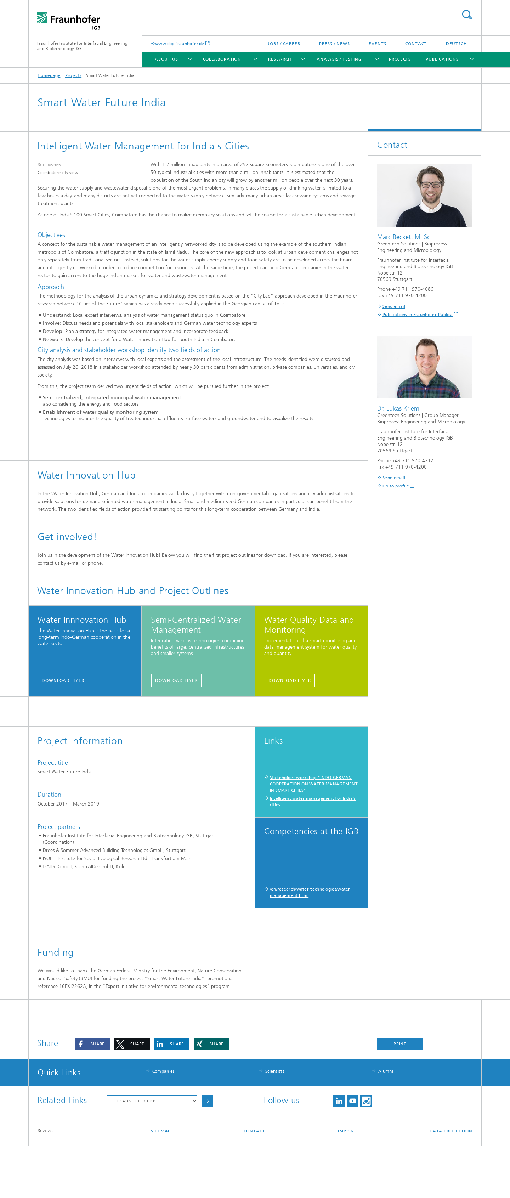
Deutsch (456, 43)
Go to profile (395, 486)
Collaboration (222, 59)
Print (400, 1096)
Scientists (274, 1123)
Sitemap (161, 1183)
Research (279, 59)
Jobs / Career (284, 43)
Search (466, 15)
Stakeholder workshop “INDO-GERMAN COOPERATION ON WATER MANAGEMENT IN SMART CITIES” (314, 812)
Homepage (49, 75)
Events (377, 43)
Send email (393, 306)
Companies (163, 1123)
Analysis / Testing (339, 59)
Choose (207, 1153)
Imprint (347, 1183)
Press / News (334, 43)
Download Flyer (63, 709)
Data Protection (451, 1183)
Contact (416, 43)
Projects (400, 59)
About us (166, 59)
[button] (92, 1096)
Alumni (385, 1123)
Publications (442, 59)
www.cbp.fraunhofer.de (179, 43)
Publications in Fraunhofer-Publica (417, 314)
